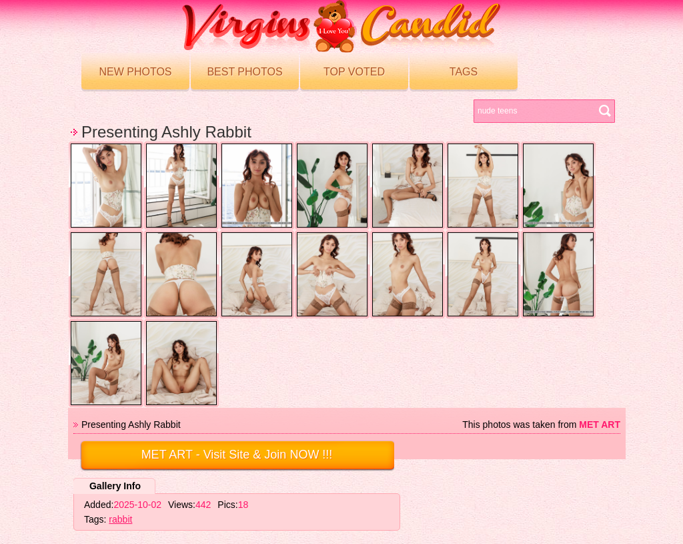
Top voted (354, 71)
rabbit (120, 519)
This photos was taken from (541, 424)
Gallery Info (115, 486)
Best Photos (244, 71)
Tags (464, 71)
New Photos (135, 71)
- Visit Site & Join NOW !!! (237, 454)
